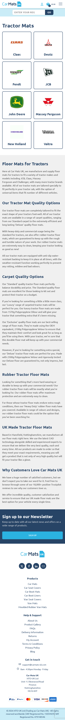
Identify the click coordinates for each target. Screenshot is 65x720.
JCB (23, 178)
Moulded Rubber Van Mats (32, 606)
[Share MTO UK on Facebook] (29, 566)
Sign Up (33, 535)
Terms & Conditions (32, 643)
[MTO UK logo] (32, 554)
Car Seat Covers (32, 587)
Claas (29, 178)
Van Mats (32, 603)
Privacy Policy (32, 647)
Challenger (23, 181)
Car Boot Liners (32, 595)
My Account (32, 639)
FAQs (32, 628)
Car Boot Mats (32, 591)
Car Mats (32, 583)
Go (49, 12)
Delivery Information (32, 632)
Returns (32, 635)
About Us (32, 620)
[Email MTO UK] (43, 566)
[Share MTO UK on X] (22, 566)
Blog (32, 651)
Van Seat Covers (32, 599)
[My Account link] (42, 4)
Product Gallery (32, 624)
